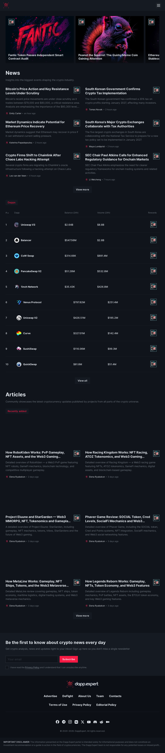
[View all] (82, 380)
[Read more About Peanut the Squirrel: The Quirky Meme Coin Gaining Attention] (110, 39)
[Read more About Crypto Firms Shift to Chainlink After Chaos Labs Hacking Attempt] (43, 167)
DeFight (67, 696)
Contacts (115, 696)
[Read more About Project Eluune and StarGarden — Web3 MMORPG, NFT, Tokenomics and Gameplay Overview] (43, 513)
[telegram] (64, 722)
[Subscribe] (69, 659)
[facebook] (57, 722)
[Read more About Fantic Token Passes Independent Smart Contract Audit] (40, 39)
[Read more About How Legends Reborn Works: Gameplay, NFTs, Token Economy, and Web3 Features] (122, 577)
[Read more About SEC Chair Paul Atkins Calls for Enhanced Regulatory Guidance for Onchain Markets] (122, 167)
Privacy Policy (32, 667)
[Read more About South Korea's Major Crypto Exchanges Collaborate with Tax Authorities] (122, 134)
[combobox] (57, 722)
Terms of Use (58, 704)
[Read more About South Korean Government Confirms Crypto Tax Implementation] (122, 101)
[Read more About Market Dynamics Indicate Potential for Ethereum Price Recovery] (43, 134)
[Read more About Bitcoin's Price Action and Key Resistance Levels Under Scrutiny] (43, 101)
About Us (84, 696)
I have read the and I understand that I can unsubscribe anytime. (48, 667)
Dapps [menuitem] (12, 202)
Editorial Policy (106, 704)
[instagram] (70, 722)
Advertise (50, 696)
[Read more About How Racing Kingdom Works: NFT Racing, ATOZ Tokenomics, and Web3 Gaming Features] (122, 448)
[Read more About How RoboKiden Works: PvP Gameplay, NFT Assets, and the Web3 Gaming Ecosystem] (43, 448)
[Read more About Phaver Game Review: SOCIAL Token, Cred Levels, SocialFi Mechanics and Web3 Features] (122, 513)
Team (100, 696)
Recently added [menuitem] (17, 411)
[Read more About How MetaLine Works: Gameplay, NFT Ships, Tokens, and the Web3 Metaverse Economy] (43, 577)
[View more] (82, 189)
